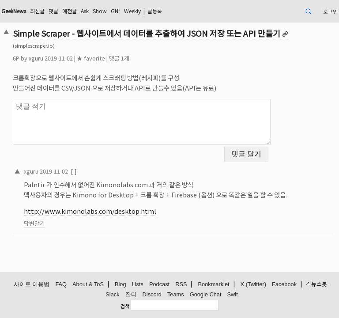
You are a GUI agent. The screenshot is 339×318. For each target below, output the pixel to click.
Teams (175, 294)
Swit (232, 294)
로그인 (330, 11)
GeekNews (13, 11)
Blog (120, 284)
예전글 (69, 11)
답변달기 (34, 223)
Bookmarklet (213, 284)
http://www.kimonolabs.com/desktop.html (90, 211)
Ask (85, 11)
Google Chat (206, 294)
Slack (112, 294)
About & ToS (88, 284)
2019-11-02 (54, 171)
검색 (125, 306)
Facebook (284, 284)
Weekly (132, 11)
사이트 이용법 (32, 284)
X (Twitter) (253, 284)
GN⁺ (115, 11)
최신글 (37, 11)
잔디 (131, 294)
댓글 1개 (119, 58)
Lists (137, 284)
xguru (36, 58)
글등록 (154, 11)
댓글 (53, 11)
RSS (181, 284)
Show (100, 11)
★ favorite (91, 58)
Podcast (159, 284)
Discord (152, 294)
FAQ (61, 284)
